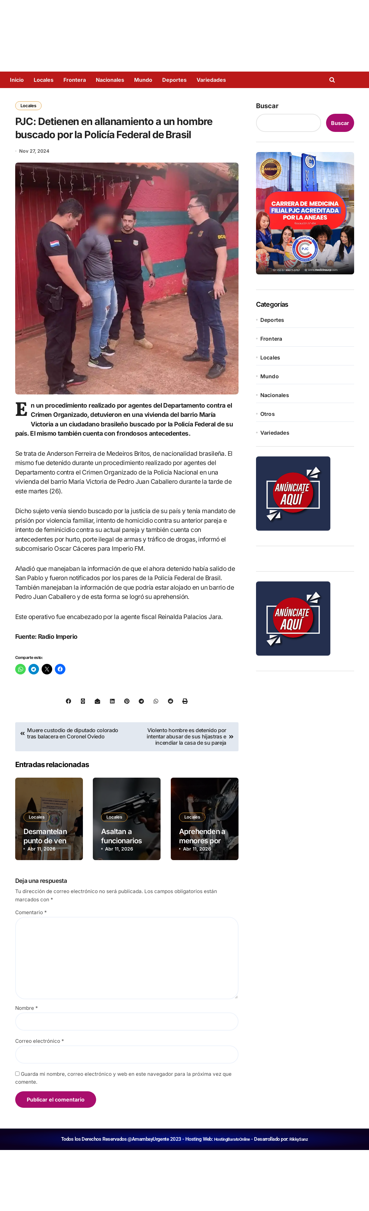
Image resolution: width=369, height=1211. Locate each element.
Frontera (74, 80)
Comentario (31, 973)
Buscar (267, 106)
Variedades (211, 80)
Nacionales (110, 80)
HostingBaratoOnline (230, 1200)
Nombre (26, 1069)
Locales (44, 80)
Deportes (174, 80)
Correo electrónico (39, 1102)
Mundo (143, 80)
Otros (267, 414)
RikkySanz (302, 1200)
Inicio (17, 80)
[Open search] (333, 80)
